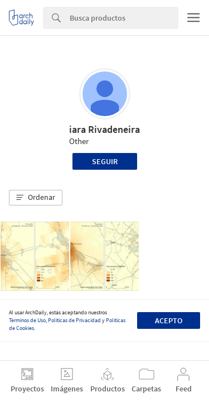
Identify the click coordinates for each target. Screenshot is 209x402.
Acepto (168, 320)
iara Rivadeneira (104, 129)
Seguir (105, 161)
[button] (35, 197)
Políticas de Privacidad (74, 320)
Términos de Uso (27, 320)
